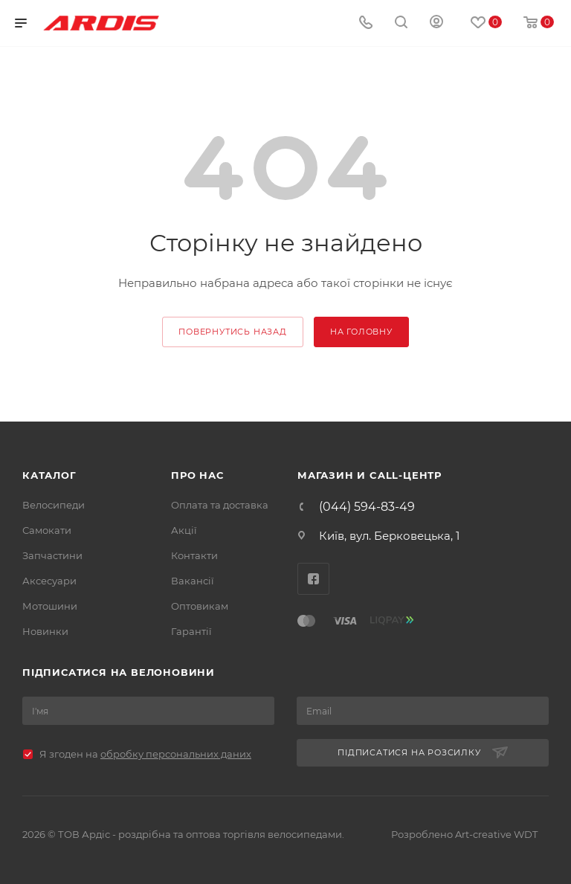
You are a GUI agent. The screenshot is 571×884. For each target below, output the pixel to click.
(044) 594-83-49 (367, 507)
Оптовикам (199, 606)
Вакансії (192, 581)
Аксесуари (49, 581)
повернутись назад (232, 331)
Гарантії (191, 631)
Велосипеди (53, 505)
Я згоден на (145, 754)
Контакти (194, 555)
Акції (184, 530)
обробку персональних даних (175, 754)
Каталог (49, 475)
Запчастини (52, 555)
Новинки (45, 631)
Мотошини (49, 606)
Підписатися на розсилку (422, 752)
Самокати (46, 530)
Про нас (197, 475)
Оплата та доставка (219, 505)
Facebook (313, 579)
